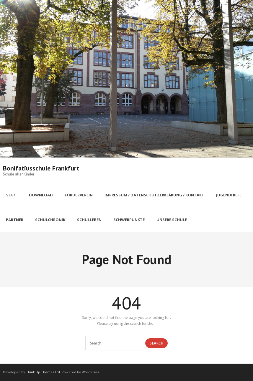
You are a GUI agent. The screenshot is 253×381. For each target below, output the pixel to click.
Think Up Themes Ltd (43, 372)
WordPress (90, 372)
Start (11, 195)
